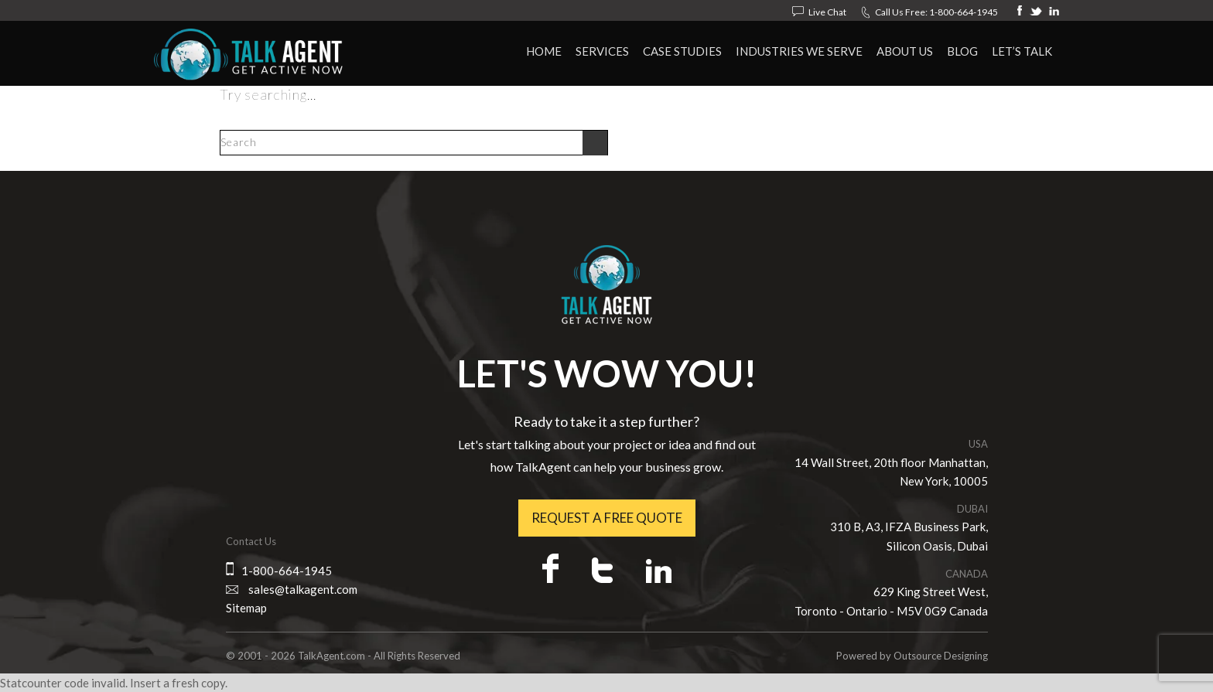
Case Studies (682, 51)
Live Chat (827, 12)
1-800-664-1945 (963, 12)
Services (602, 51)
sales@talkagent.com (302, 589)
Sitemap (246, 608)
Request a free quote (606, 518)
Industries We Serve (799, 51)
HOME (544, 51)
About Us (904, 51)
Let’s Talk (1022, 51)
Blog (962, 51)
